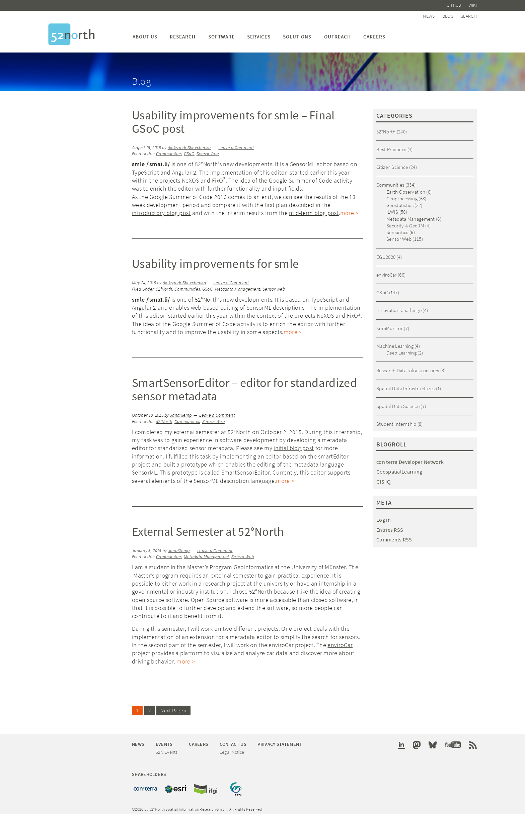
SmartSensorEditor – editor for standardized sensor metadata (244, 386)
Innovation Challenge (399, 307)
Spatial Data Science (398, 403)
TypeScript (145, 169)
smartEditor (333, 453)
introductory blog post (161, 209)
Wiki (473, 4)
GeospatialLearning (399, 468)
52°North (164, 286)
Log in (383, 516)
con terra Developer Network (410, 458)
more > (349, 209)
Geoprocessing (402, 195)
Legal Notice (232, 748)
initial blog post (294, 444)
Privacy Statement (279, 740)
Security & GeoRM (405, 222)
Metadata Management (237, 286)
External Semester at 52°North (208, 528)
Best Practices (391, 146)
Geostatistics (400, 202)
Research (183, 33)
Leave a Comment (236, 144)
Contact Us (233, 740)
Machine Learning (395, 342)
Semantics (397, 229)
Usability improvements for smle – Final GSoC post (233, 118)
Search (469, 14)
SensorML (144, 469)
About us (145, 33)
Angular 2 (184, 169)
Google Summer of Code (300, 177)
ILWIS (392, 208)
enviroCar (340, 641)
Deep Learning (401, 349)
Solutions (297, 33)
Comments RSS (394, 536)
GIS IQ (383, 478)
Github (455, 4)
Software (221, 33)
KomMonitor (389, 325)
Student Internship (396, 420)
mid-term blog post (314, 209)
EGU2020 (385, 253)
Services (259, 33)
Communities (168, 150)
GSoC (189, 150)
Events (164, 740)
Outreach (337, 33)
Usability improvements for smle (215, 260)
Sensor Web (208, 150)
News (432, 14)
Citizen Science (392, 164)
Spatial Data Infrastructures (405, 385)
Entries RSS (389, 526)
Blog (449, 14)
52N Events (167, 748)
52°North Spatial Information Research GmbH (71, 31)
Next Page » (173, 707)
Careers (374, 33)
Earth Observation (405, 188)
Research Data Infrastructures (407, 367)
